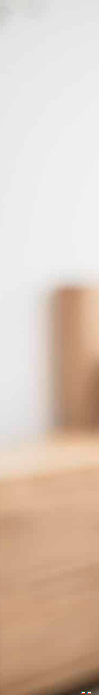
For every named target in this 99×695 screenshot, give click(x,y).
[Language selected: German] (87, 692)
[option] (90, 693)
